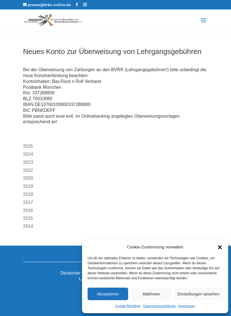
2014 (28, 226)
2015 (28, 218)
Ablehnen (151, 294)
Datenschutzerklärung (159, 306)
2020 (28, 178)
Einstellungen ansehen (198, 294)
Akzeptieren (108, 294)
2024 (28, 154)
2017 (28, 202)
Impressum (186, 306)
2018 (28, 194)
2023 (28, 162)
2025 (28, 146)
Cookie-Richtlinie (127, 306)
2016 (28, 210)
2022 (28, 170)
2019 (28, 186)
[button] (220, 247)
